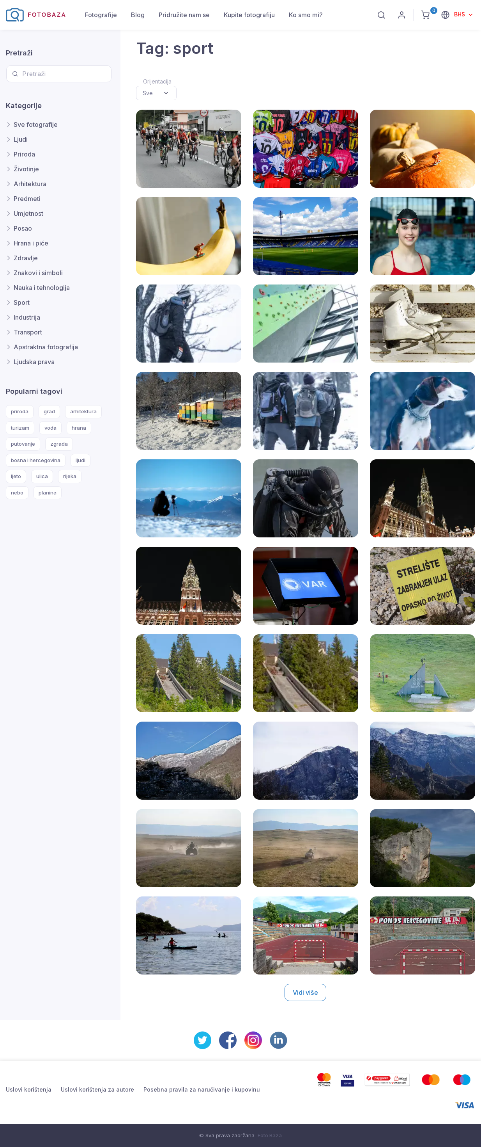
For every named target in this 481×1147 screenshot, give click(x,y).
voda (50, 428)
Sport (22, 302)
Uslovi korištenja (28, 1089)
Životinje (26, 169)
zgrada (59, 444)
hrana (79, 428)
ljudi (80, 460)
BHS (460, 14)
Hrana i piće (31, 243)
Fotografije (101, 15)
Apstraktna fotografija (46, 347)
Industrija (27, 317)
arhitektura (83, 411)
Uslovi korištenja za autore (97, 1089)
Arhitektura (30, 184)
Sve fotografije (36, 124)
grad (49, 411)
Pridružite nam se (184, 15)
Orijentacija (157, 81)
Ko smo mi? (306, 15)
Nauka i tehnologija (42, 288)
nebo (17, 492)
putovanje (23, 444)
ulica (42, 476)
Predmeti (27, 199)
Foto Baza (270, 1135)
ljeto (16, 476)
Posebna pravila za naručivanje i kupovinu (201, 1089)
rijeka (69, 476)
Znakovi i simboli (38, 273)
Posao (23, 228)
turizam (20, 428)
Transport (28, 332)
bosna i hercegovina (35, 460)
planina (48, 492)
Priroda (24, 154)
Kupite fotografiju (249, 15)
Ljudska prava (34, 362)
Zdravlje (26, 258)
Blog (138, 15)
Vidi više (305, 992)
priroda (19, 411)
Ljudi (21, 139)
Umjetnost (28, 213)
